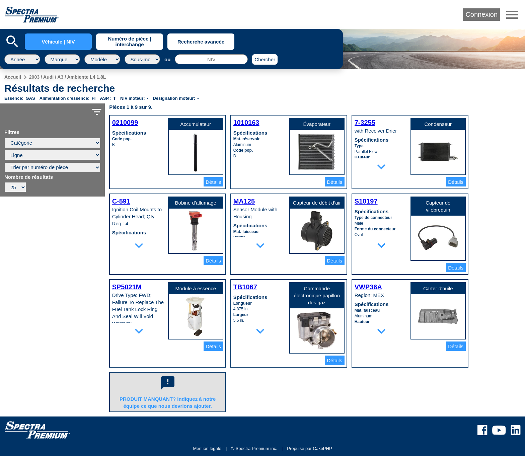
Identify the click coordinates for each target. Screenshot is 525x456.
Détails (213, 182)
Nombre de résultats (28, 177)
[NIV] (211, 59)
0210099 (125, 122)
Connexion (481, 14)
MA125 (244, 201)
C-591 (121, 201)
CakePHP (322, 448)
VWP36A (368, 287)
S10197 (366, 201)
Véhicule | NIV (58, 42)
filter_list (97, 112)
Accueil (12, 77)
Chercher (264, 59)
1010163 (246, 122)
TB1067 (245, 287)
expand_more (381, 167)
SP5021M (127, 287)
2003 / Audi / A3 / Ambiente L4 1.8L (67, 77)
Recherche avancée (200, 42)
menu (512, 15)
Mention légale (207, 448)
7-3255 (365, 122)
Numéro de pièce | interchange (129, 41)
